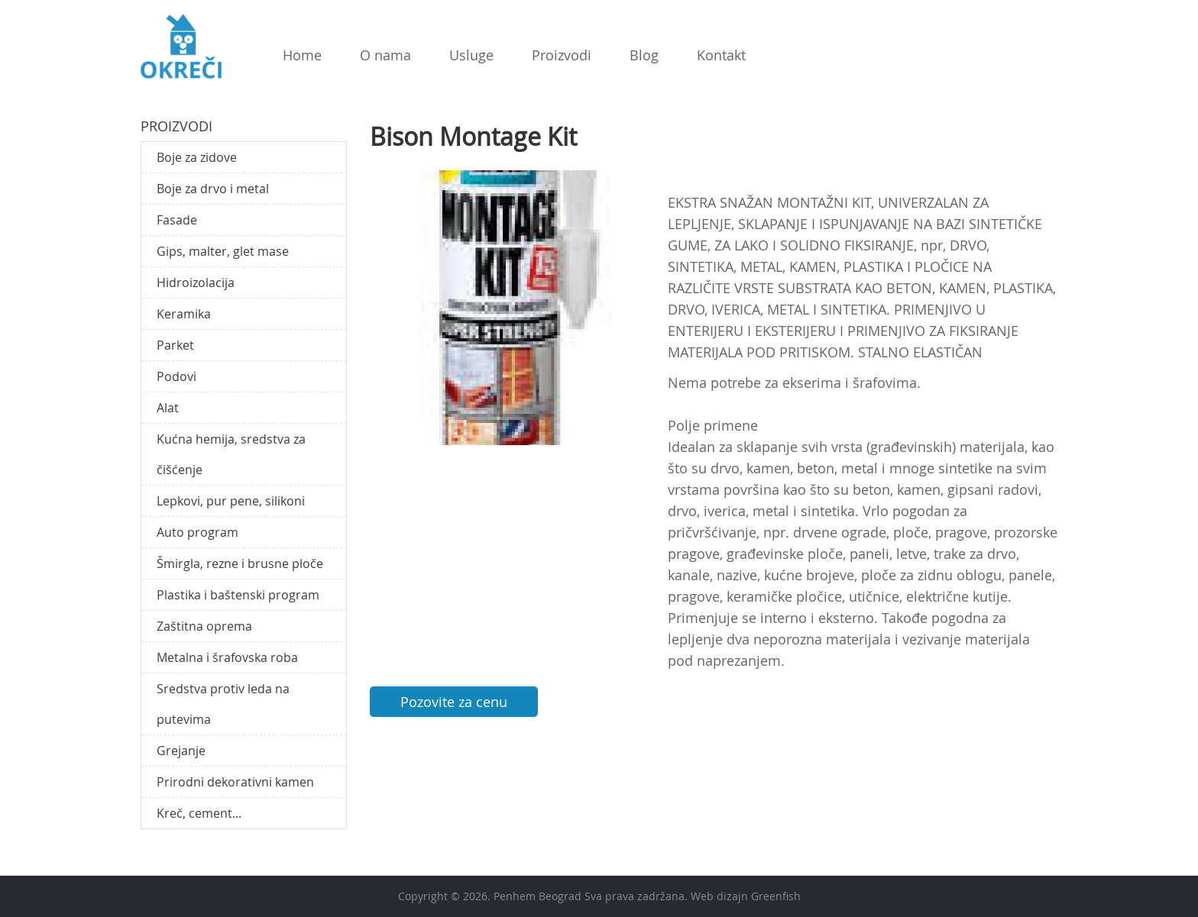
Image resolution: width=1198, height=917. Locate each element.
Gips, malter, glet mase (223, 251)
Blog (644, 55)
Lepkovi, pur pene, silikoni (231, 500)
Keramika (184, 313)
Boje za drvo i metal (213, 188)
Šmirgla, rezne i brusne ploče (240, 563)
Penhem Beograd (537, 896)
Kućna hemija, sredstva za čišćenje (231, 454)
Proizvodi (561, 55)
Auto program (197, 532)
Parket (175, 345)
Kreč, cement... (199, 813)
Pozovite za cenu (453, 702)
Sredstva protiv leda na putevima (223, 704)
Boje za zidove (197, 157)
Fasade (177, 219)
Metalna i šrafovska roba (227, 657)
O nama (385, 55)
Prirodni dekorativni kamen (235, 781)
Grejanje (181, 750)
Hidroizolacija (196, 282)
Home (302, 55)
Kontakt (721, 55)
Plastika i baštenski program (238, 594)
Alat (168, 407)
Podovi (176, 376)
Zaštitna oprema (204, 626)
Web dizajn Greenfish (746, 896)
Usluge (471, 55)
